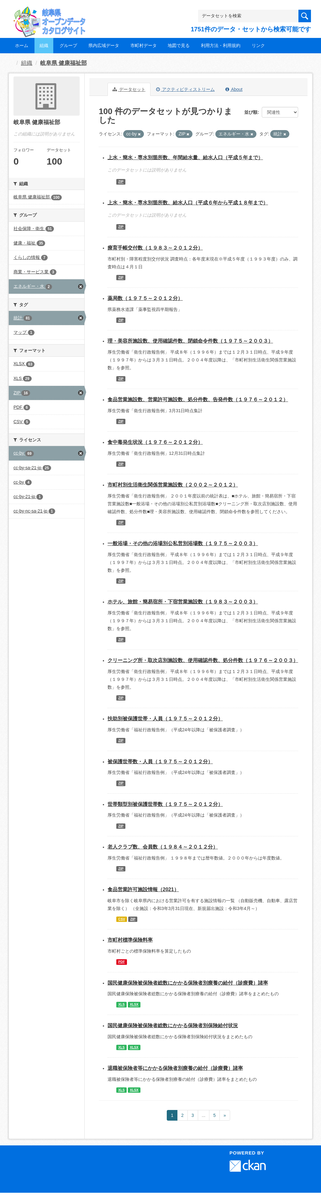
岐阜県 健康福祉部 (63, 63)
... (204, 1115)
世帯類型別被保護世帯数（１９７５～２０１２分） (165, 804)
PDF (121, 962)
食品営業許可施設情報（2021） (143, 889)
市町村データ (143, 45)
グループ (68, 45)
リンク (258, 45)
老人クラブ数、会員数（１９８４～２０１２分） (163, 846)
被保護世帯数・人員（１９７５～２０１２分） (160, 761)
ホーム (21, 45)
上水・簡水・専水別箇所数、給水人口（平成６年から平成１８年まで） (188, 202)
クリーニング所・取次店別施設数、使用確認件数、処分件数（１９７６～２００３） (203, 660)
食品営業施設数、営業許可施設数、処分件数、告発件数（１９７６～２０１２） (198, 399)
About (234, 89)
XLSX (134, 1005)
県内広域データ (103, 45)
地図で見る (179, 45)
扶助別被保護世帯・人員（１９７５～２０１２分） (165, 718)
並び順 (250, 112)
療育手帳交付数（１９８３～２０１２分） (155, 247)
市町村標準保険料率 (130, 940)
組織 (43, 45)
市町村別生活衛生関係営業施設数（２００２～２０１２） (173, 484)
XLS (121, 1005)
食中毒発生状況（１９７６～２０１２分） (155, 442)
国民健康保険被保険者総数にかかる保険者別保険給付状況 (173, 1025)
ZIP (120, 182)
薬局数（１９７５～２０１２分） (145, 298)
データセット (129, 89)
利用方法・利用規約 (220, 45)
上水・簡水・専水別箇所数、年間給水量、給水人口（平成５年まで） (185, 157)
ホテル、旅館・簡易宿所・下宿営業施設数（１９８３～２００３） (183, 601)
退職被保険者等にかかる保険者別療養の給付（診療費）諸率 (175, 1068)
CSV (121, 919)
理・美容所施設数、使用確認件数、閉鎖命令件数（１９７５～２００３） (190, 341)
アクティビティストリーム (185, 89)
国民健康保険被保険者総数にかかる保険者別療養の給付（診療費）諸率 (188, 983)
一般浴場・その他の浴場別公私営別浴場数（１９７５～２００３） (183, 543)
